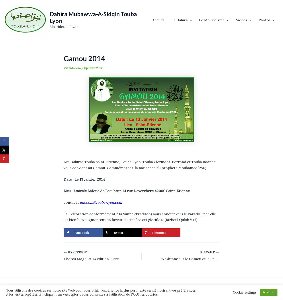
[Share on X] (122, 232)
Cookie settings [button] (244, 292)
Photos (267, 20)
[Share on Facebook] (83, 232)
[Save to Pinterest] (161, 232)
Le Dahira (181, 20)
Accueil (158, 20)
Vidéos (244, 20)
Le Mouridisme (214, 20)
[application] (190, 20)
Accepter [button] (268, 292)
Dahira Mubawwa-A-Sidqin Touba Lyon (93, 17)
